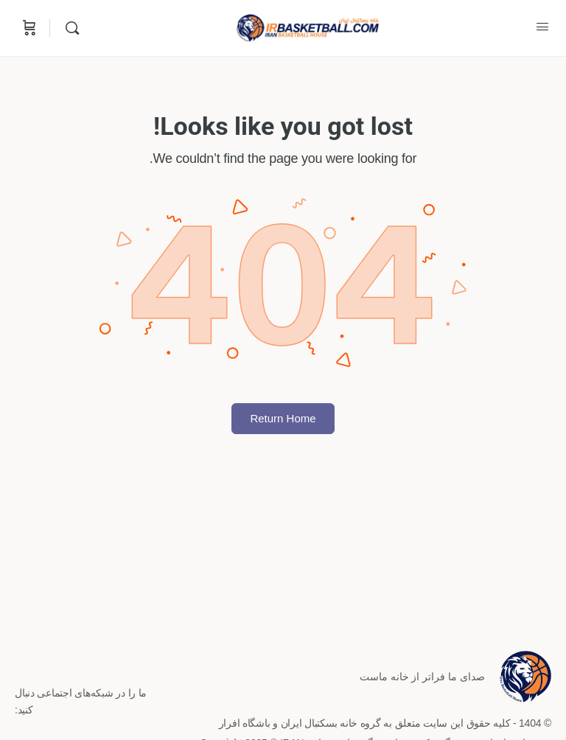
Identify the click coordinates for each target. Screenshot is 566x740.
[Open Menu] (542, 26)
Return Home (282, 418)
